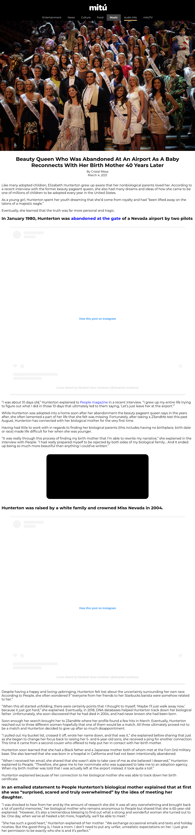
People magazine (94, 402)
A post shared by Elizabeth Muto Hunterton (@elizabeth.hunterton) (97, 387)
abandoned (84, 218)
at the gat (107, 218)
